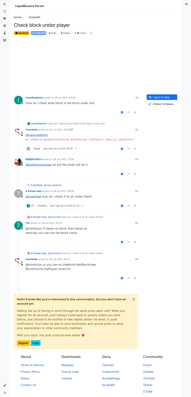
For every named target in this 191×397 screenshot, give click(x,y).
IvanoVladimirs (34, 97)
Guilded (148, 371)
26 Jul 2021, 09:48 (59, 129)
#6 (136, 259)
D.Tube (147, 391)
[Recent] (4, 11)
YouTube (149, 378)
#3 (136, 159)
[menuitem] (186, 4)
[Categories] (4, 4)
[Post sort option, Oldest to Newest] (162, 104)
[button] (4, 385)
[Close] (133, 299)
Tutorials (108, 365)
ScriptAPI (38, 33)
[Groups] (4, 40)
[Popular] (4, 26)
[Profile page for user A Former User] (18, 193)
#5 (136, 223)
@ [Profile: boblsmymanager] (39, 164)
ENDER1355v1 (34, 159)
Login (35, 343)
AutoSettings (111, 378)
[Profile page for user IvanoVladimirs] (18, 100)
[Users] (4, 33)
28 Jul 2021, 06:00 (63, 191)
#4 (136, 191)
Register (23, 343)
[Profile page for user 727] (18, 225)
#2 (136, 129)
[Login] (186, 4)
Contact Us (28, 385)
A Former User (34, 191)
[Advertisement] (95, 65)
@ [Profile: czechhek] (33, 196)
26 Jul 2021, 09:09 (65, 97)
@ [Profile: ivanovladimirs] (37, 135)
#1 (137, 97)
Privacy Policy (30, 371)
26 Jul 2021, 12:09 (63, 159)
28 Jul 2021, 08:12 (59, 259)
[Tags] (4, 19)
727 (28, 223)
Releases (67, 365)
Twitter (148, 385)
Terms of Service (32, 365)
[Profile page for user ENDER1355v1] (18, 161)
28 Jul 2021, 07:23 (52, 223)
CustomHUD (110, 371)
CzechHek (32, 129)
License (67, 378)
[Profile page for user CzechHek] (18, 132)
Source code (70, 371)
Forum (147, 365)
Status (25, 378)
